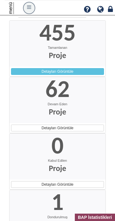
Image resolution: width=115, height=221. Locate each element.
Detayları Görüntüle (57, 71)
